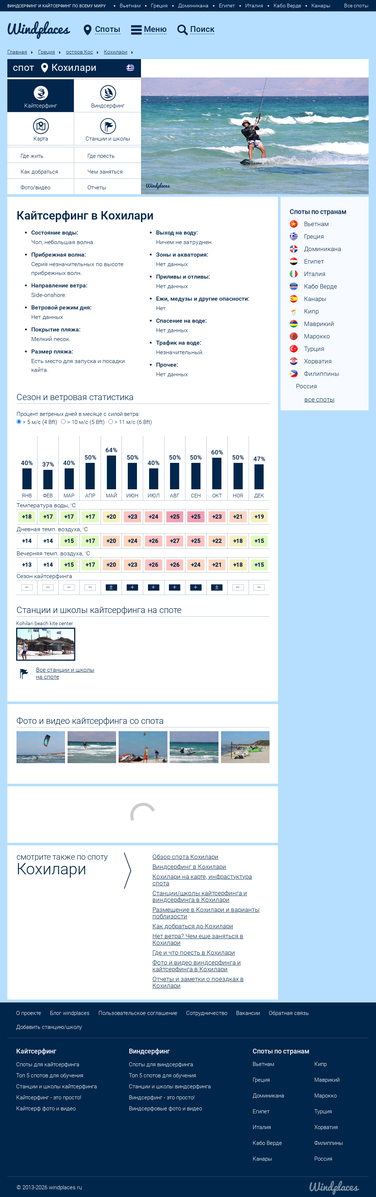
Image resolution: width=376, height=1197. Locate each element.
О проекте (28, 1013)
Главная (17, 52)
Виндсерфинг (107, 105)
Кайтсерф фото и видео (46, 1108)
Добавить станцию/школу (49, 1027)
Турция (314, 348)
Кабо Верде (287, 5)
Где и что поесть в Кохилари (193, 952)
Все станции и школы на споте (65, 673)
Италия (254, 5)
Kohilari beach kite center (44, 623)
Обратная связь (289, 1013)
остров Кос (79, 52)
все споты (319, 399)
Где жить (32, 156)
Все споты (356, 5)
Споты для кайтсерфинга (47, 1064)
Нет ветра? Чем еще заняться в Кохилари (197, 939)
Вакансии (248, 1013)
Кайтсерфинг (40, 105)
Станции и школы (108, 138)
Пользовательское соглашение (137, 1013)
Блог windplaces (70, 1013)
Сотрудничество (206, 1013)
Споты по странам (281, 1051)
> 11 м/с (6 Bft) (130, 422)
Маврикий (319, 323)
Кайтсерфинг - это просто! (48, 1097)
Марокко (317, 336)
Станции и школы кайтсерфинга (56, 1086)
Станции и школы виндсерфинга (170, 1086)
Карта (40, 138)
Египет (227, 5)
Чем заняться (105, 171)
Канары (320, 5)
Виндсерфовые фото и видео (165, 1108)
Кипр (311, 311)
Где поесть (101, 156)
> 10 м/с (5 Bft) (83, 422)
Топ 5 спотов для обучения (49, 1075)
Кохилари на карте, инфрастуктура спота (202, 879)
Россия (306, 386)
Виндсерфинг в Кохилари (189, 866)
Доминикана (193, 5)
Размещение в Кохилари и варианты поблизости (206, 912)
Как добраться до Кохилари (192, 926)
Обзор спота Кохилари (185, 856)
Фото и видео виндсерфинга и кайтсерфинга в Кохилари (196, 965)
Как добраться (39, 171)
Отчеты (96, 187)
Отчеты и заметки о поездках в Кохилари (198, 982)
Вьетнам (130, 5)
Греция (159, 5)
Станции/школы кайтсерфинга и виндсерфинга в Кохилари (199, 896)
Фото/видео (35, 187)
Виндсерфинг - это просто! (162, 1097)
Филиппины (321, 373)
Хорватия (318, 361)
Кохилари (115, 52)
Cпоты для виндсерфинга (161, 1064)
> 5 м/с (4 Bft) (37, 422)
